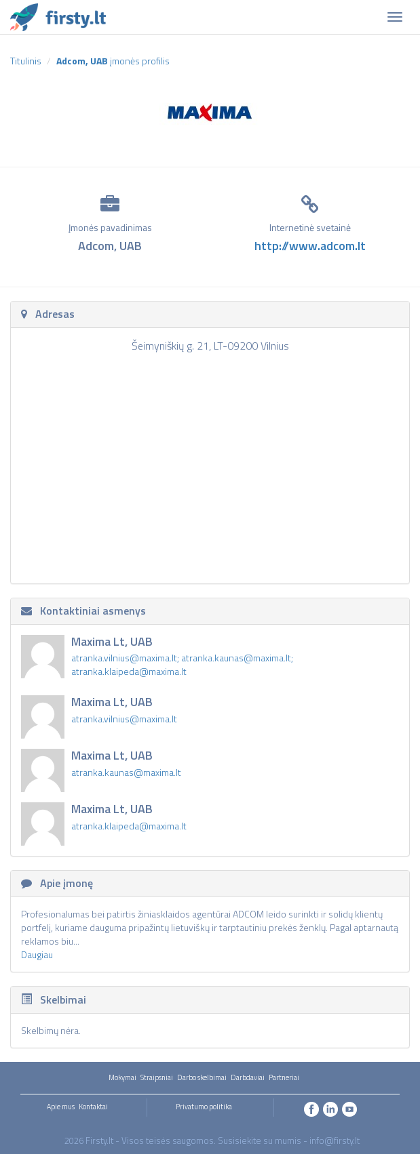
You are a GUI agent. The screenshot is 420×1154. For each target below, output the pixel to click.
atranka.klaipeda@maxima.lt (129, 826)
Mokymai (122, 1077)
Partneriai (284, 1077)
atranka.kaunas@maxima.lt (126, 772)
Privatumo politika (204, 1106)
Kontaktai (93, 1106)
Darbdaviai (248, 1077)
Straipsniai (156, 1077)
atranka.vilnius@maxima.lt (124, 719)
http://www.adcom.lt (310, 245)
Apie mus (61, 1106)
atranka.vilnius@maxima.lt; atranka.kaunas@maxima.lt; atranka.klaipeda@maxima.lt (182, 664)
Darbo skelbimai (202, 1077)
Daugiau (37, 954)
